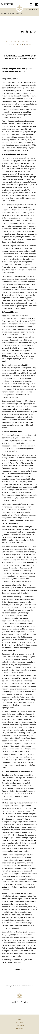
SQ (18, 44)
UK (22, 44)
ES (15, 42)
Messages (5, 13)
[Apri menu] (36, 4)
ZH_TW (28, 44)
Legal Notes (19, 1022)
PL (31, 42)
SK (14, 44)
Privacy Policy (19, 1028)
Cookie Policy (19, 1025)
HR (23, 42)
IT (27, 42)
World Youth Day (17, 13)
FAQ (19, 1019)
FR (19, 42)
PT (10, 44)
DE (7, 42)
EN (11, 42)
